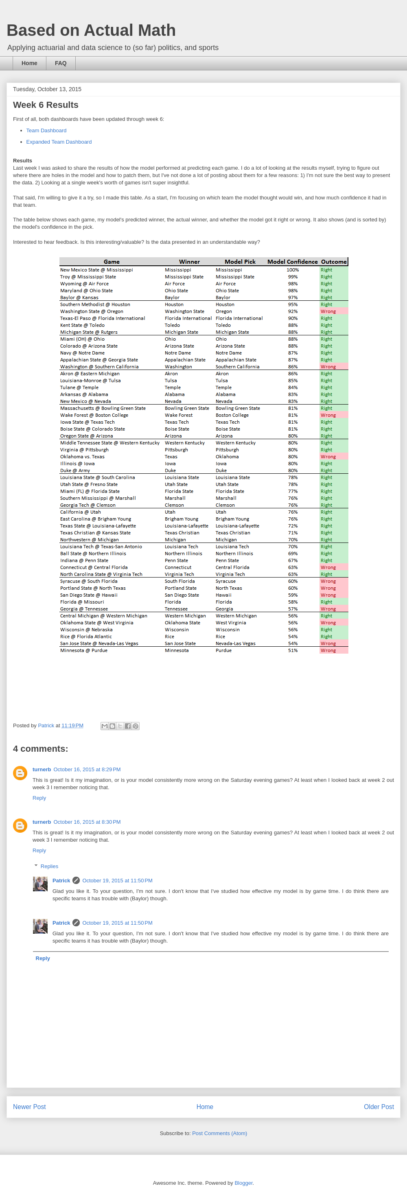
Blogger (243, 1183)
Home (29, 63)
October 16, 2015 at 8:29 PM (87, 769)
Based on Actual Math (91, 30)
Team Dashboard (46, 130)
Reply (39, 798)
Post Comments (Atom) (219, 1133)
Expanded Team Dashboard (59, 142)
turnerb (42, 769)
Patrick (61, 880)
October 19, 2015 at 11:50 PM (117, 880)
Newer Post (29, 1106)
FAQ (61, 63)
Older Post (379, 1106)
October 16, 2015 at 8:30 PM (87, 822)
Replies (49, 866)
